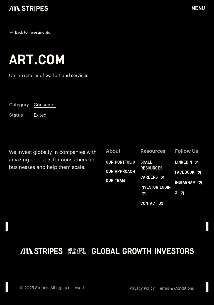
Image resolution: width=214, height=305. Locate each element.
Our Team (115, 180)
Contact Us (151, 203)
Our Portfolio (120, 162)
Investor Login (155, 191)
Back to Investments (29, 32)
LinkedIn (187, 162)
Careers (153, 177)
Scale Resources (151, 165)
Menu (198, 7)
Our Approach (120, 171)
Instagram (189, 182)
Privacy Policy (142, 289)
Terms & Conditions (176, 289)
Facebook (189, 172)
